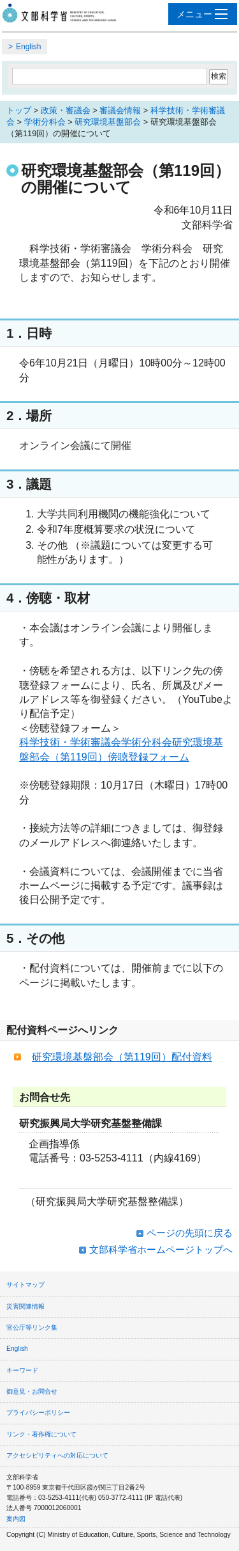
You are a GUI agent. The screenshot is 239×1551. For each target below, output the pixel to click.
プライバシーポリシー (38, 1412)
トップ (18, 110)
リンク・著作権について (41, 1434)
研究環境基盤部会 (108, 122)
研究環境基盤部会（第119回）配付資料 (122, 1056)
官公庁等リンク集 (31, 1327)
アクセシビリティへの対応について (57, 1455)
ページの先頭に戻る (190, 1232)
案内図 (15, 1518)
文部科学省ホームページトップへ (161, 1249)
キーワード (22, 1370)
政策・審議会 (66, 110)
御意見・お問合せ (31, 1391)
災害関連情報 (25, 1306)
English (28, 46)
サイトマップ (25, 1284)
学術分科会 (45, 122)
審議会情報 (120, 110)
